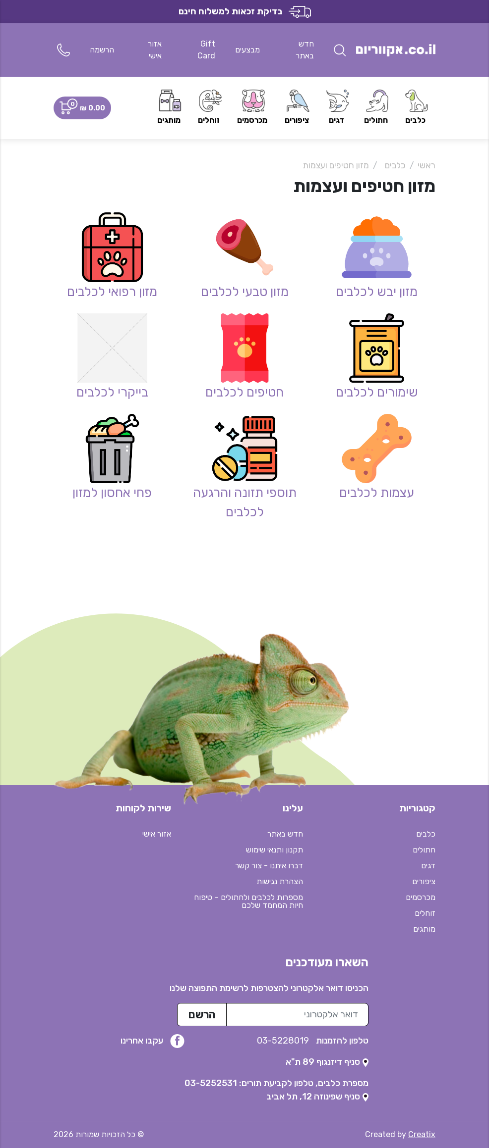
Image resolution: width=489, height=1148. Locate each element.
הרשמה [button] (102, 49)
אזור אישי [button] (156, 834)
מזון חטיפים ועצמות (336, 165)
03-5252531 (210, 1083)
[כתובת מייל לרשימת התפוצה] (297, 1014)
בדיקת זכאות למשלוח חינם (245, 11)
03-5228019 (284, 1040)
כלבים (395, 165)
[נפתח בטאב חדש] (327, 1061)
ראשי (426, 165)
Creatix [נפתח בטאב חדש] (421, 1134)
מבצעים (247, 49)
